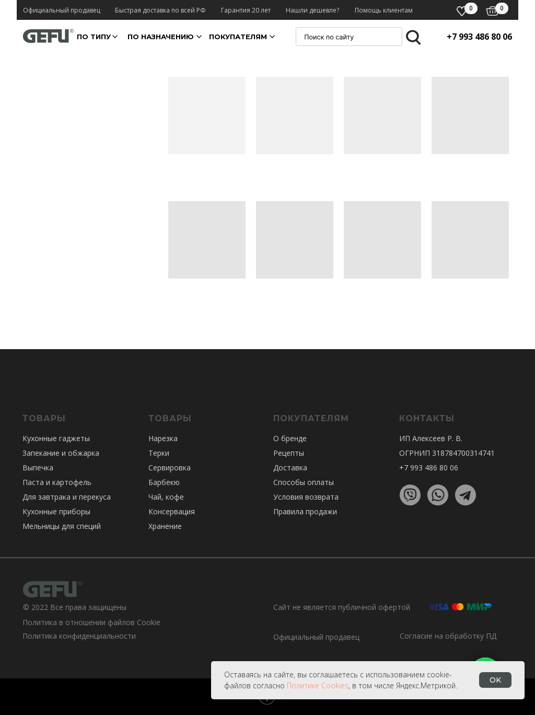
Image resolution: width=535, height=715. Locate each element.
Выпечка (37, 467)
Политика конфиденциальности (79, 636)
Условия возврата (306, 497)
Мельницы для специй (61, 526)
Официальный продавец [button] (61, 10)
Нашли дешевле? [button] (312, 10)
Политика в (42, 622)
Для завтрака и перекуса (66, 497)
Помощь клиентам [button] (384, 10)
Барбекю (164, 482)
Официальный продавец (316, 637)
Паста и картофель (56, 482)
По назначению (160, 36)
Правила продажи (305, 511)
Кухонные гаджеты (56, 438)
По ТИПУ (94, 36)
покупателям (238, 36)
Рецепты (288, 453)
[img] (492, 11)
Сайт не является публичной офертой (341, 607)
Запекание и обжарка (60, 453)
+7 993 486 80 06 (479, 36)
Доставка (290, 467)
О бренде (290, 438)
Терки (158, 453)
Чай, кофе (166, 497)
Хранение (165, 526)
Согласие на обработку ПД (448, 636)
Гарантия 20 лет (246, 10)
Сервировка (169, 467)
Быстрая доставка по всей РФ (160, 10)
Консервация (171, 511)
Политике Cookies (317, 685)
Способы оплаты (303, 482)
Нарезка (163, 438)
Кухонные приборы (56, 511)
